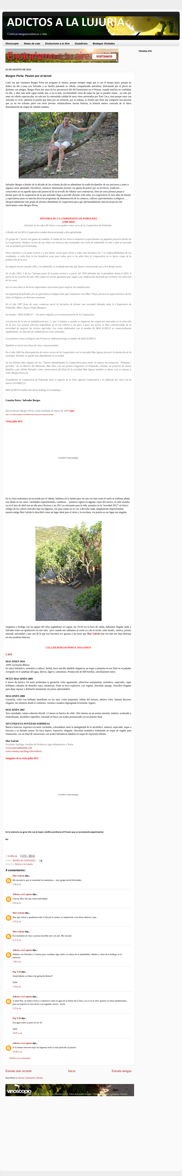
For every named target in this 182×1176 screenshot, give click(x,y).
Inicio (71, 1071)
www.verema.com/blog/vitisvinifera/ (24, 751)
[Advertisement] (31, 1123)
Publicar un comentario (19, 1058)
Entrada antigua (121, 1071)
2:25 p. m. (17, 921)
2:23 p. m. (17, 1008)
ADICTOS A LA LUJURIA (66, 23)
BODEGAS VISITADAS (24, 860)
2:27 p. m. (17, 940)
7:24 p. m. (17, 986)
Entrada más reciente (18, 1071)
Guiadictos (81, 43)
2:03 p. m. (17, 903)
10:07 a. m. (17, 1033)
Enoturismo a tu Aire (57, 43)
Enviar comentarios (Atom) (30, 1078)
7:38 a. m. (17, 961)
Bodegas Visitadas (104, 43)
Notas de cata (32, 43)
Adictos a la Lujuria (24, 864)
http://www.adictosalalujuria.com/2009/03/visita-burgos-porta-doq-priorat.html (29, 414)
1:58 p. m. (17, 884)
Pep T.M (17, 972)
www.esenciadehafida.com (19, 747)
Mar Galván (18, 875)
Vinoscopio (12, 43)
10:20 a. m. (17, 1051)
